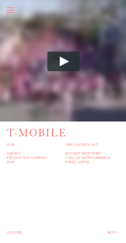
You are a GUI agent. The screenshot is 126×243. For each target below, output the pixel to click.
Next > (113, 232)
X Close (14, 232)
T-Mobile (37, 132)
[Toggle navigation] (10, 11)
